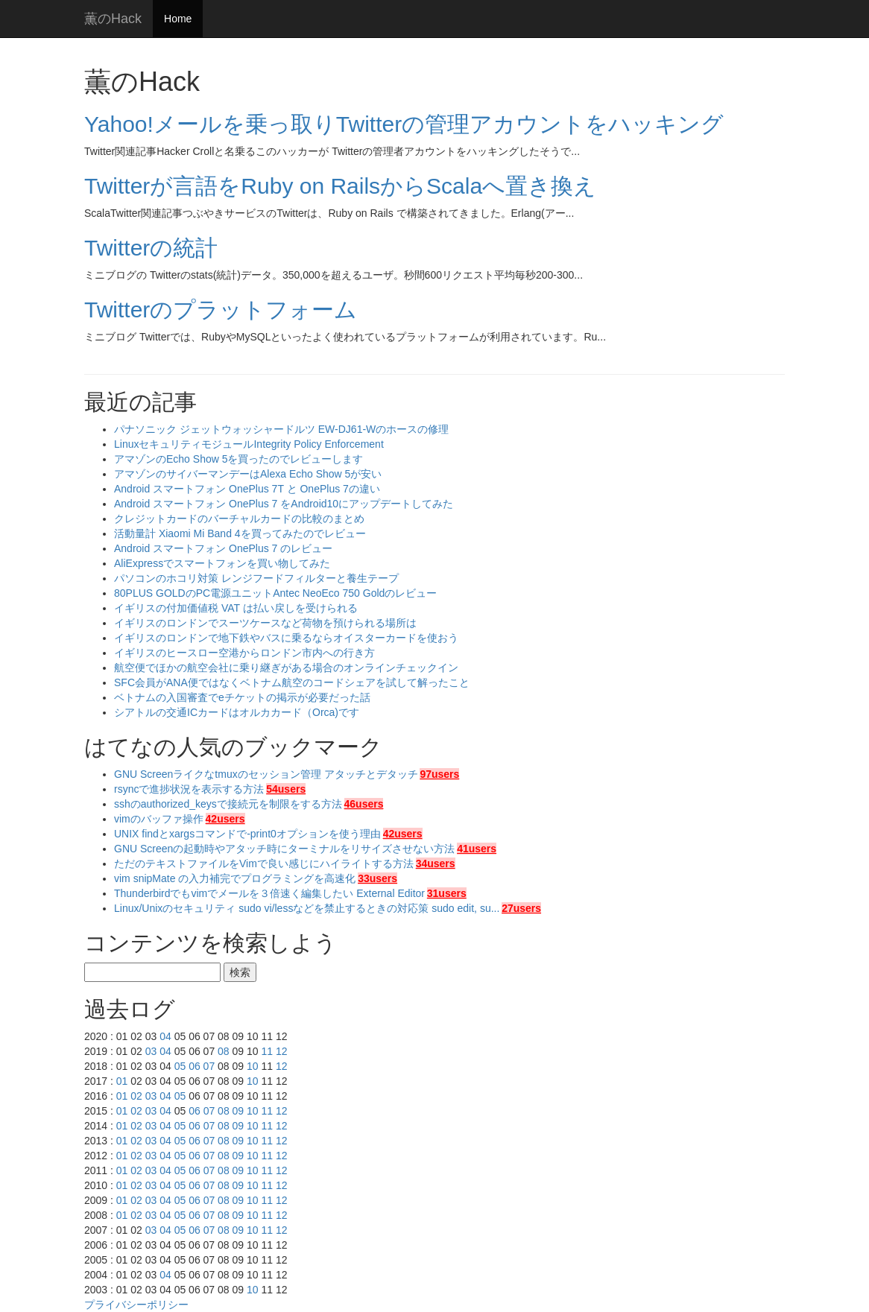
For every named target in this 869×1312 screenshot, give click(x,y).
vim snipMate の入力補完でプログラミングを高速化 (235, 878)
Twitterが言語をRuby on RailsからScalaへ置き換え (340, 186)
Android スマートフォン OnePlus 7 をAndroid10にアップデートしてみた (283, 504)
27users (521, 908)
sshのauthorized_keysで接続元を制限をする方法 (228, 804)
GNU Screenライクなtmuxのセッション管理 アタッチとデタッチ (266, 774)
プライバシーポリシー (136, 1305)
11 (267, 1051)
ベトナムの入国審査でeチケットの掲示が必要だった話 (242, 697)
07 (209, 1066)
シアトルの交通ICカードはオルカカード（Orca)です (236, 712)
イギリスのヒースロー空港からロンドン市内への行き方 (244, 653)
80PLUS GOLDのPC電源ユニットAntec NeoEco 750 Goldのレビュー (275, 593)
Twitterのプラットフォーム (220, 309)
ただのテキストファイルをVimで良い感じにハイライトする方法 (264, 863)
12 (282, 1051)
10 (253, 1066)
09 (238, 1111)
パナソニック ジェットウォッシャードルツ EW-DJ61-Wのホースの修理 (281, 429)
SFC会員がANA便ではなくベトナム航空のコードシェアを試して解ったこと (292, 682)
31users (447, 893)
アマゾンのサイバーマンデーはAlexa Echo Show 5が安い (248, 474)
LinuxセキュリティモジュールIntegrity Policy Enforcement (249, 444)
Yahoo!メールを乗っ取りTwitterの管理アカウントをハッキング (404, 124)
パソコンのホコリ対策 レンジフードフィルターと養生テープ (256, 578)
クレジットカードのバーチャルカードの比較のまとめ (239, 519)
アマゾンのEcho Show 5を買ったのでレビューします (239, 459)
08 (224, 1051)
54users (286, 789)
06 (194, 1066)
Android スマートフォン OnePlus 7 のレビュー (223, 548)
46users (364, 804)
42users (225, 819)
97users (439, 774)
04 (165, 1036)
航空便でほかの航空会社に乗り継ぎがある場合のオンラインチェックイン (286, 668)
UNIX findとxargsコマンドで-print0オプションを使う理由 (247, 834)
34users (435, 863)
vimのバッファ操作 (158, 819)
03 (151, 1051)
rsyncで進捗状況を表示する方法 (189, 789)
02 (136, 1096)
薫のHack (113, 18)
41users (476, 849)
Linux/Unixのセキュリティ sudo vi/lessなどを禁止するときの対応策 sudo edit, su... (306, 908)
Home (178, 19)
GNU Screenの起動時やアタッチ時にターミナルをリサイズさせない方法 (284, 849)
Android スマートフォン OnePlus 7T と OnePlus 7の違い (247, 489)
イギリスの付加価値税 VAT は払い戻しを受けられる (236, 608)
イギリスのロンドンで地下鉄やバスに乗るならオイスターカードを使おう (286, 638)
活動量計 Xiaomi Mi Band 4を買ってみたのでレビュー (240, 533)
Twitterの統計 (151, 247)
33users (377, 878)
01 (122, 1081)
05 (180, 1066)
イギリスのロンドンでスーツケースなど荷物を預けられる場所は (265, 623)
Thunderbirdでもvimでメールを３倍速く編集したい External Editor (269, 893)
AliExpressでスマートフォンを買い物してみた (222, 563)
